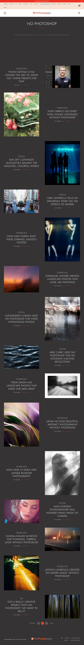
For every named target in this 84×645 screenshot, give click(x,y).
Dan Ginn (17, 85)
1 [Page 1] (38, 623)
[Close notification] (81, 1)
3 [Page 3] (46, 623)
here (39, 1)
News (21, 598)
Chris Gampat (57, 121)
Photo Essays (21, 156)
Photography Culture (21, 68)
